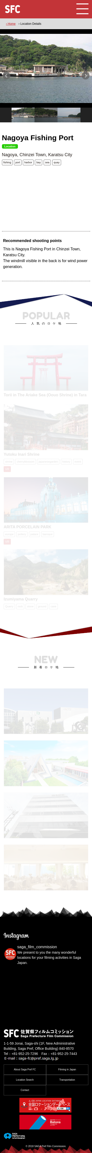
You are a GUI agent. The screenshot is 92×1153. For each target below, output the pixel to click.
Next (86, 76)
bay (38, 162)
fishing (7, 162)
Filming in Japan (67, 1069)
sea (47, 162)
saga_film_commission (37, 947)
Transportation (67, 1079)
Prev (6, 76)
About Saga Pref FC (25, 1069)
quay (57, 162)
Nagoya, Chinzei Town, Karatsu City (37, 154)
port (17, 162)
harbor (28, 162)
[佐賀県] (14, 1137)
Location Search (25, 1079)
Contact (25, 1090)
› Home (10, 24)
